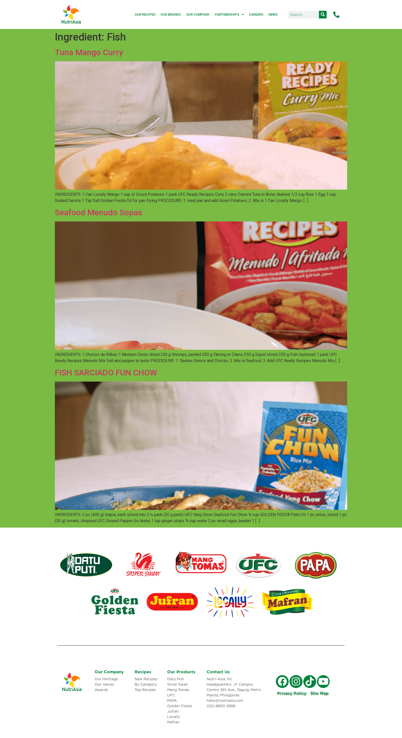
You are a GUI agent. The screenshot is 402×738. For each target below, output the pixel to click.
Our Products (181, 672)
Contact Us (218, 672)
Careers (256, 14)
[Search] (323, 14)
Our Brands (170, 14)
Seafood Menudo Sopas (98, 212)
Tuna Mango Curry (89, 52)
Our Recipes (145, 14)
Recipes (143, 672)
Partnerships (229, 14)
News (272, 14)
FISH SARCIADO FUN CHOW (106, 372)
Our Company (198, 14)
